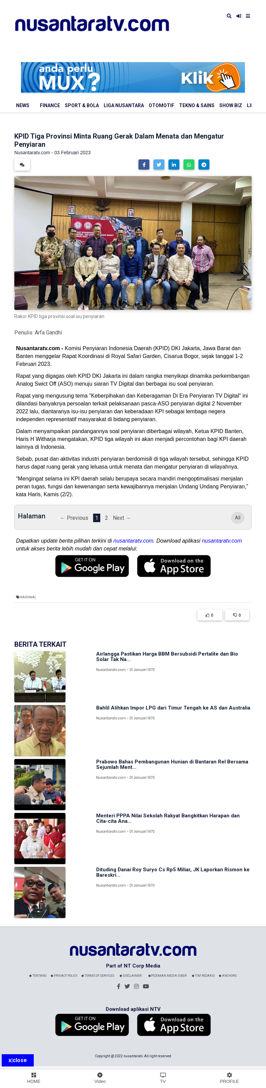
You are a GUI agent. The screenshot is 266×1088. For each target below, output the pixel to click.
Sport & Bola (82, 105)
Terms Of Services (98, 975)
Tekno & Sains (197, 105)
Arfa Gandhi (48, 332)
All (237, 518)
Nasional (28, 597)
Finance (50, 105)
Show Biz (230, 105)
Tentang (38, 975)
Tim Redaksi (203, 975)
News (22, 105)
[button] (143, 164)
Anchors (228, 975)
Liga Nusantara (124, 105)
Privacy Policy (64, 975)
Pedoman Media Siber (167, 975)
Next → (122, 518)
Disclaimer (131, 975)
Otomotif (161, 105)
